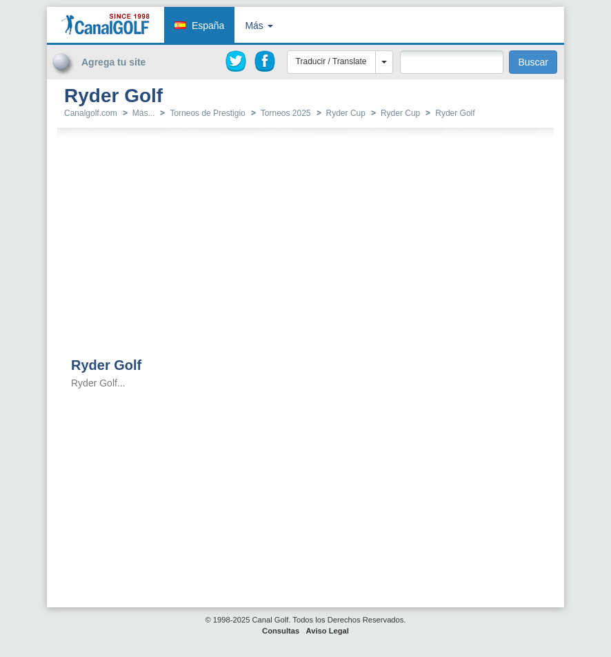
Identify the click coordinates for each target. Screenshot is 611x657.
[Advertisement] (482, 105)
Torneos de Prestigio (207, 113)
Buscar (533, 62)
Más (258, 25)
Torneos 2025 (286, 113)
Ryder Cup (345, 113)
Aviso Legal (327, 631)
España (208, 25)
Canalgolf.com (90, 113)
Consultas (280, 631)
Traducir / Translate (331, 61)
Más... (143, 113)
